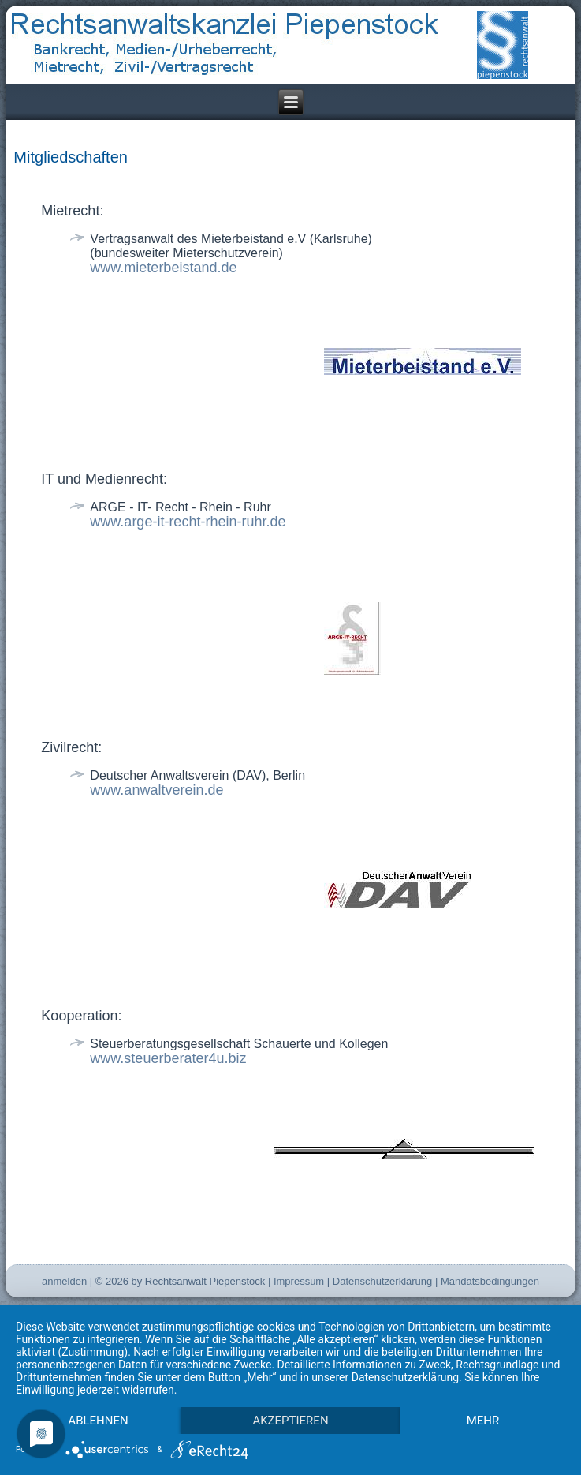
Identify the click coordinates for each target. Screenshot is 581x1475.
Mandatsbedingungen (490, 1281)
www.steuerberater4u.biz (168, 1058)
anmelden (64, 1281)
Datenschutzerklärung (382, 1281)
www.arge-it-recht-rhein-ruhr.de (187, 522)
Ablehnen (98, 1420)
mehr (483, 1420)
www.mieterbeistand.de (163, 267)
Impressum (299, 1281)
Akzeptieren (290, 1420)
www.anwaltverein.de (156, 790)
